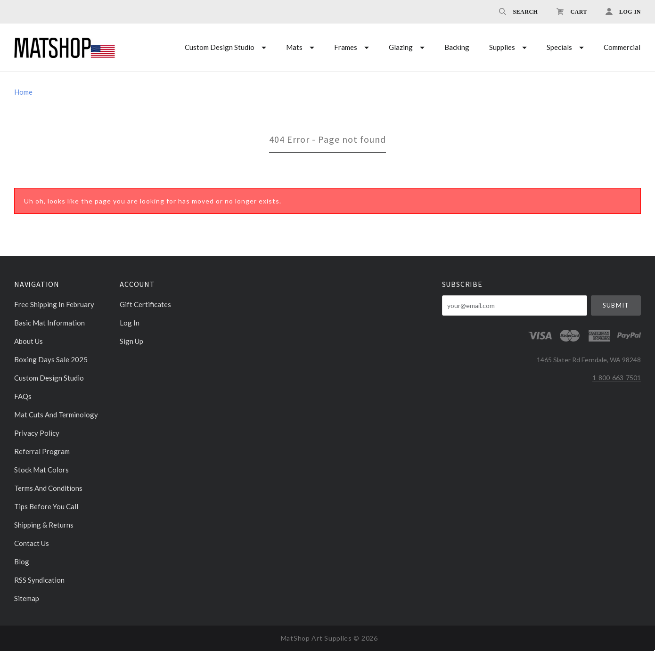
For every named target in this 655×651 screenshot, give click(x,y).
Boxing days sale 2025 (51, 359)
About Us (28, 341)
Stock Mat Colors (41, 469)
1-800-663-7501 (616, 378)
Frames (345, 47)
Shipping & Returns (44, 525)
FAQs (23, 396)
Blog (21, 561)
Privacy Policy (36, 433)
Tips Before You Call (46, 506)
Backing (456, 47)
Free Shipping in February (54, 304)
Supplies (502, 47)
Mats (294, 47)
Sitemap (26, 598)
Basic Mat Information (49, 322)
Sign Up (131, 341)
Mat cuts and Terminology (56, 414)
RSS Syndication (39, 580)
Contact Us (31, 543)
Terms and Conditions (48, 488)
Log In (129, 322)
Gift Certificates (145, 304)
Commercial (622, 47)
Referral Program (42, 451)
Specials (559, 47)
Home (23, 92)
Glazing (401, 47)
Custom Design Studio (219, 47)
